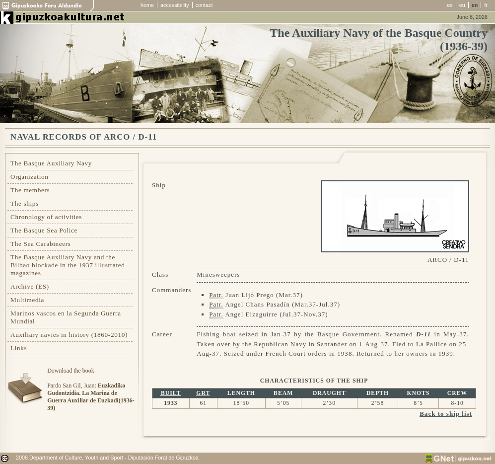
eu (462, 5)
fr (486, 5)
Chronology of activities (46, 217)
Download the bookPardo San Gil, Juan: (90, 389)
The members (30, 190)
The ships (24, 203)
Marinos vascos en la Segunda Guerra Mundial (65, 317)
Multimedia (27, 300)
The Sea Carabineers (40, 243)
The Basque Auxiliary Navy (51, 163)
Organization (29, 176)
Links (18, 348)
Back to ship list (446, 413)
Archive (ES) (29, 286)
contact (204, 5)
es (449, 5)
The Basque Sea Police (43, 230)
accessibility (174, 5)
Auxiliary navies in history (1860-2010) (69, 334)
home (147, 5)
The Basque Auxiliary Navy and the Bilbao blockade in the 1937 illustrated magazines (67, 265)
